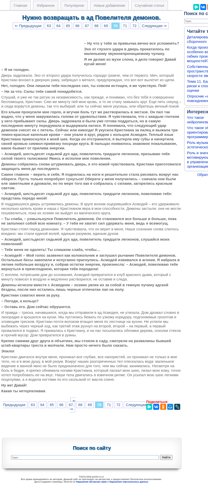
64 (58, 26)
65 (68, 26)
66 (77, 26)
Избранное (46, 6)
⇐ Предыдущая (28, 26)
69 (106, 26)
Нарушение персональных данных (128, 481)
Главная (20, 6)
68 (96, 26)
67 (87, 26)
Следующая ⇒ (154, 26)
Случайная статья (149, 6)
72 (134, 26)
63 (49, 26)
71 (125, 26)
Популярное (74, 6)
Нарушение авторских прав (91, 481)
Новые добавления (109, 6)
